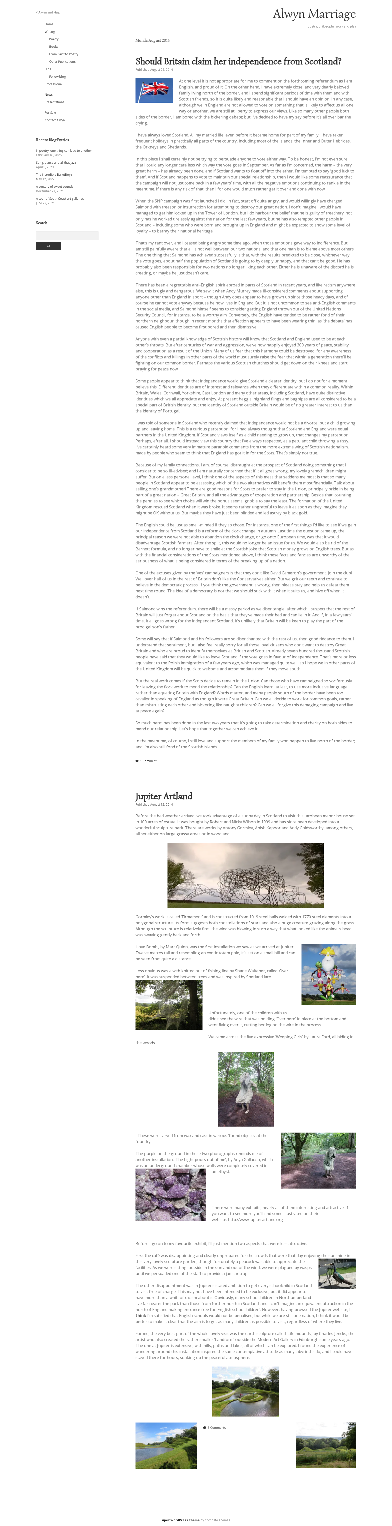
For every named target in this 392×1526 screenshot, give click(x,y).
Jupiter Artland (164, 796)
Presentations (54, 102)
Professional (53, 84)
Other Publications (62, 61)
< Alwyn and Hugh (48, 12)
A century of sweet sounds (54, 186)
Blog (48, 69)
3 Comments (217, 1428)
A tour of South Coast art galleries (60, 198)
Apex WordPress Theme (181, 1520)
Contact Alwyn (55, 120)
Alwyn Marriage (314, 13)
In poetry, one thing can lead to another (64, 150)
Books (53, 46)
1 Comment (148, 761)
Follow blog (57, 76)
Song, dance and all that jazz (56, 162)
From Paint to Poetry (63, 54)
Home (49, 24)
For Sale (50, 112)
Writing (50, 31)
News (48, 94)
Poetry (53, 39)
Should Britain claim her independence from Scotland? (238, 61)
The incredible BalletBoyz (54, 174)
